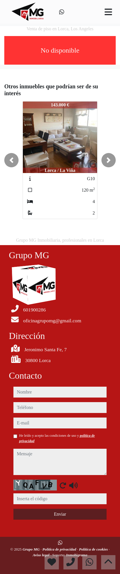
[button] (11, 160)
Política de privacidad (60, 549)
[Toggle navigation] (108, 12)
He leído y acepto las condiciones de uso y (57, 438)
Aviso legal (41, 555)
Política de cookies (94, 549)
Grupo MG (32, 549)
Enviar (60, 514)
